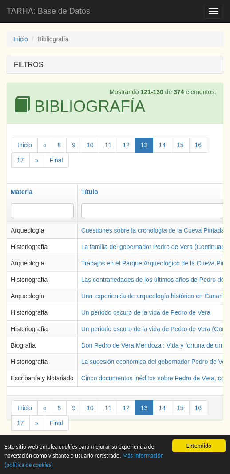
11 (108, 145)
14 (162, 145)
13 (144, 145)
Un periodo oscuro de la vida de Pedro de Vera (145, 312)
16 (198, 145)
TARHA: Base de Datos (48, 11)
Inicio (20, 39)
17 (20, 160)
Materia (21, 191)
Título (89, 191)
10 (90, 145)
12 (126, 145)
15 (180, 145)
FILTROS (28, 64)
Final (56, 160)
